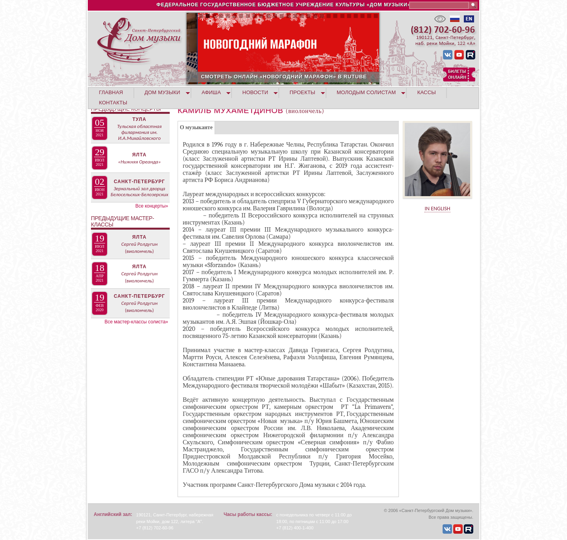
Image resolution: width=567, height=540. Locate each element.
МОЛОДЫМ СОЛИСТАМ (366, 92)
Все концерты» (151, 206)
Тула (139, 119)
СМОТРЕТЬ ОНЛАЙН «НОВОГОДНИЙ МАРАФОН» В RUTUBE (322, 77)
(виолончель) (139, 251)
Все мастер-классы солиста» (136, 322)
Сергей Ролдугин (139, 244)
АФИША (211, 92)
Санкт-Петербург (139, 181)
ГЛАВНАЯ (111, 92)
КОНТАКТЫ (113, 103)
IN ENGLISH (437, 208)
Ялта (139, 155)
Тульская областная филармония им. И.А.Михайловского (139, 132)
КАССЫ (426, 92)
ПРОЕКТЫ (302, 92)
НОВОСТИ (256, 92)
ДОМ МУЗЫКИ (162, 92)
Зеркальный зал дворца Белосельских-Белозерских (140, 191)
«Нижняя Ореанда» (139, 162)
